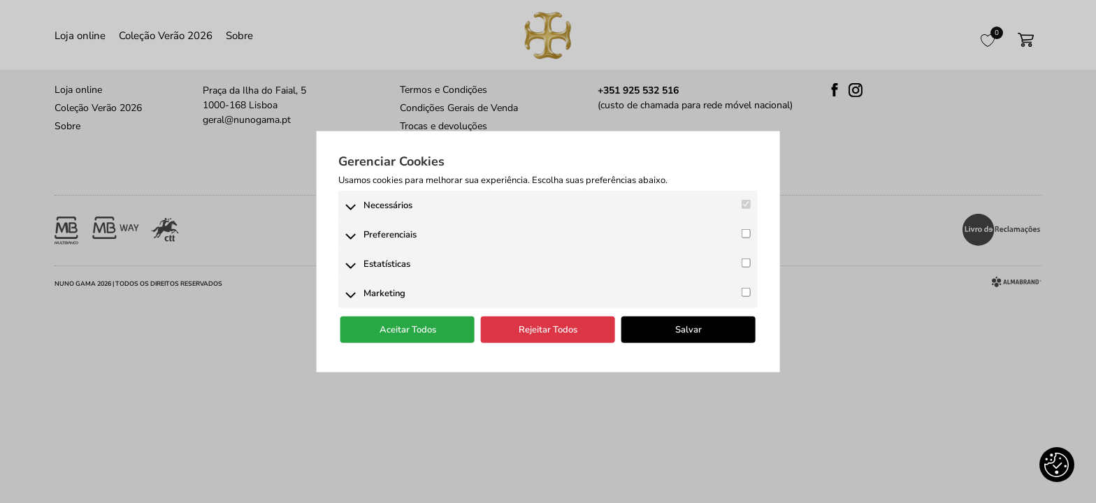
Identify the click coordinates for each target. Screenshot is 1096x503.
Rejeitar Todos (548, 329)
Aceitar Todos (408, 329)
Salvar (688, 329)
